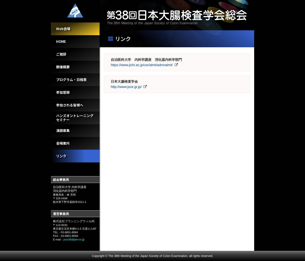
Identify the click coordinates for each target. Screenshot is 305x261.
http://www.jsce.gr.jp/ (126, 87)
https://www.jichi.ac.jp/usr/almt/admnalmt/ (142, 65)
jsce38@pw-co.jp (74, 239)
